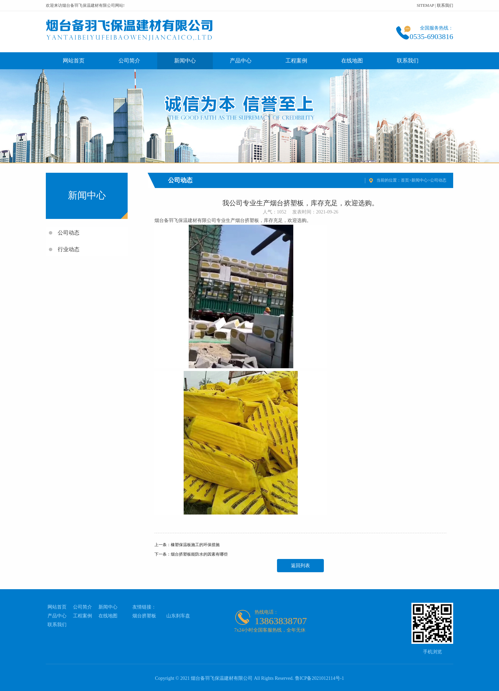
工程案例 (296, 60)
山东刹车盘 (178, 615)
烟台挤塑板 (144, 615)
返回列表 (300, 565)
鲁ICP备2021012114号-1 (319, 678)
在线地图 (352, 60)
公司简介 (129, 60)
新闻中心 (185, 60)
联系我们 (445, 5)
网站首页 (74, 60)
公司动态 (438, 180)
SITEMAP (425, 5)
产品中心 (241, 60)
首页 (405, 180)
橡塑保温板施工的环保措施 (195, 544)
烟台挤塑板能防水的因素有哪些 (199, 554)
